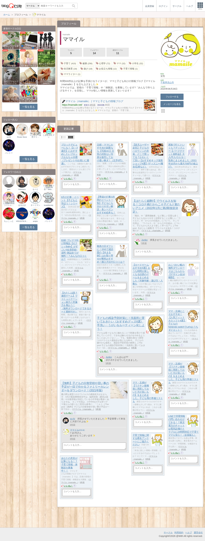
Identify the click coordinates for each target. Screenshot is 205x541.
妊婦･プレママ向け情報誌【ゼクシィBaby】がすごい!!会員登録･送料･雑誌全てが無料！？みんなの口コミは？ (74, 249)
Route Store (22, 137)
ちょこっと (9, 221)
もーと (35, 189)
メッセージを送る (171, 104)
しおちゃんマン (48, 136)
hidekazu (22, 189)
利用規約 (178, 532)
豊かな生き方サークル (46, 65)
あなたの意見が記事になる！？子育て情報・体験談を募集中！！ (69, 464)
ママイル (74, 430)
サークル (168, 532)
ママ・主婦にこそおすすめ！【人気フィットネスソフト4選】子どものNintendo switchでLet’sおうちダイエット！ (183, 320)
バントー (9, 153)
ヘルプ (188, 532)
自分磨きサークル (28, 66)
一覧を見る (28, 106)
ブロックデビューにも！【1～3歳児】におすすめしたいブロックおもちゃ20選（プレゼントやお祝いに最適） (75, 154)
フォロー (71, 52)
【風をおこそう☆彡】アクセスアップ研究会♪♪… (28, 81)
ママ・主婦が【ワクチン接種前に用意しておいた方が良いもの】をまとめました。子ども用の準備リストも (183, 373)
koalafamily (48, 205)
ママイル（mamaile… (115, 172)
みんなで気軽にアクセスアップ (46, 47)
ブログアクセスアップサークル (11, 82)
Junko (144, 240)
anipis (35, 221)
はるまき (22, 205)
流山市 (170, 82)
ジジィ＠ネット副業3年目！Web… (48, 187)
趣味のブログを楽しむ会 (11, 47)
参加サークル (117, 52)
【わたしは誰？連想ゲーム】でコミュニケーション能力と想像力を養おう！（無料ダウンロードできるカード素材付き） (76, 302)
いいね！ (68, 178)
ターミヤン (35, 205)
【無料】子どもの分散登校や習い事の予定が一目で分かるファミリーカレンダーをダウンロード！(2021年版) (85, 387)
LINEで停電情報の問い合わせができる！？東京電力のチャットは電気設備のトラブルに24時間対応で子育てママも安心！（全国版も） (183, 425)
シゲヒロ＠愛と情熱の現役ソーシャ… (9, 203)
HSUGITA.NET (22, 221)
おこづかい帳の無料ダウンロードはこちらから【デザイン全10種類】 (176, 271)
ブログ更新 (11, 66)
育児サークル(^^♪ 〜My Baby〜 (46, 81)
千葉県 (163, 82)
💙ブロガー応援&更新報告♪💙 (28, 47)
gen (8, 189)
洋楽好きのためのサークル (28, 100)
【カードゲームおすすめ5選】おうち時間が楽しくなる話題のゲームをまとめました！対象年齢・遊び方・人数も (148, 274)
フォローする (172, 96)
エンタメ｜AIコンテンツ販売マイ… (35, 135)
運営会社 (198, 532)
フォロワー (94, 52)
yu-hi (72, 418)
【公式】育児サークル (11, 100)
